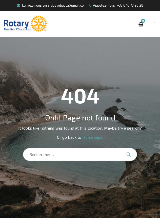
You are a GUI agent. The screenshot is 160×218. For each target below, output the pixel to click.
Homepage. (92, 137)
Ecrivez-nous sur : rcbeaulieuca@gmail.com (52, 5)
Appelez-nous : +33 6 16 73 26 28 (116, 5)
